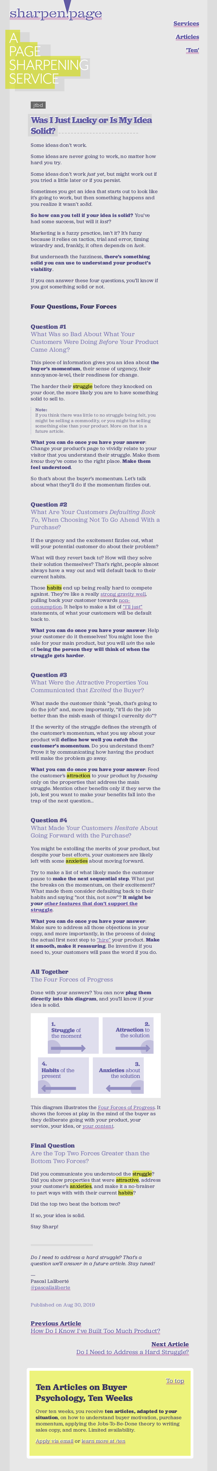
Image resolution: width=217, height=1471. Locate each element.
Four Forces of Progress (126, 1107)
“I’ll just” (132, 606)
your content (98, 1126)
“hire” (104, 939)
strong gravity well (123, 594)
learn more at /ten (104, 1441)
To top (175, 1381)
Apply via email (55, 1441)
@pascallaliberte (50, 1287)
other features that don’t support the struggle (84, 906)
